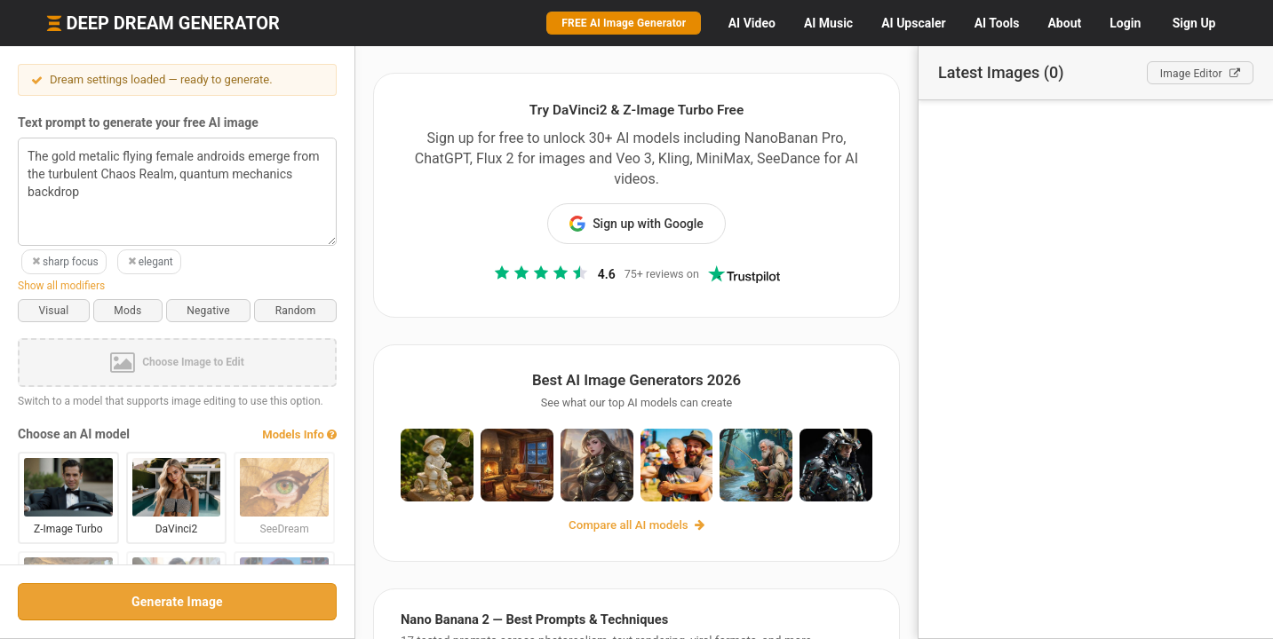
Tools (997, 23)
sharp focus (64, 262)
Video (752, 23)
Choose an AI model (74, 434)
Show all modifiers (61, 286)
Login (1125, 23)
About (1064, 23)
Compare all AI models (636, 525)
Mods (127, 310)
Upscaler (913, 23)
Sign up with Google (636, 224)
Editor (1200, 73)
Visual (53, 310)
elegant (149, 262)
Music (828, 23)
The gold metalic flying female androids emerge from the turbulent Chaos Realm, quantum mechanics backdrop (177, 192)
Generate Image (177, 602)
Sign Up (1194, 23)
